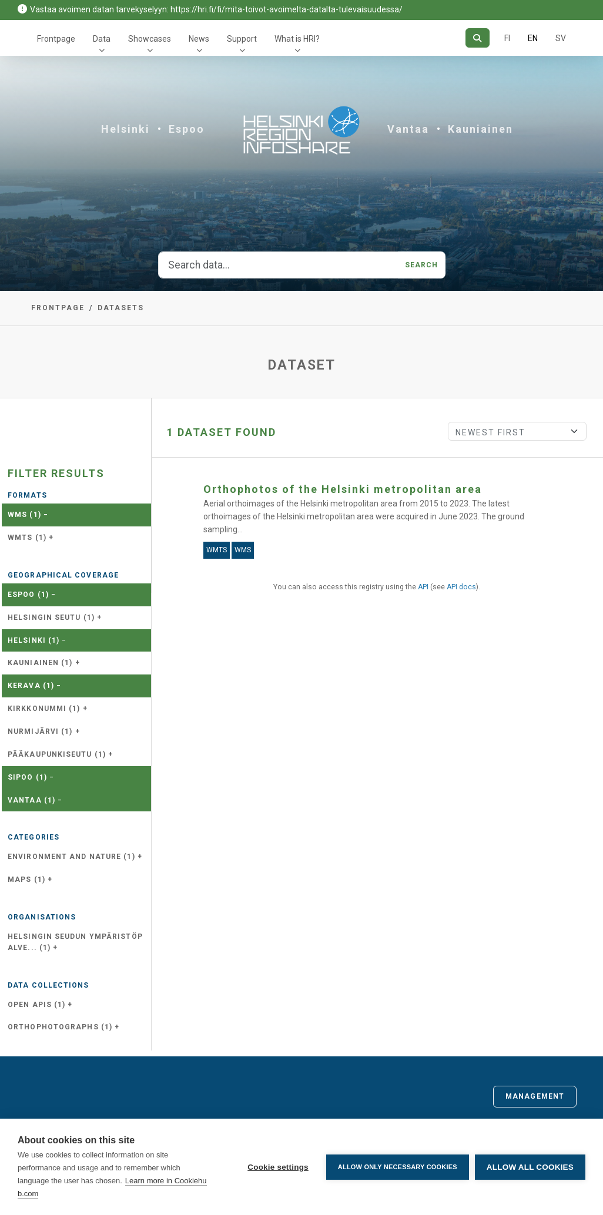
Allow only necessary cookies (397, 1166)
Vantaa (408, 129)
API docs (461, 587)
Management (534, 1096)
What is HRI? (297, 38)
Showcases (149, 38)
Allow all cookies (530, 1167)
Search (421, 265)
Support (242, 38)
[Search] (477, 38)
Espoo (187, 129)
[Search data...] (278, 264)
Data (101, 38)
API (423, 587)
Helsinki (125, 129)
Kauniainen (480, 129)
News (199, 38)
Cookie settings (278, 1167)
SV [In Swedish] (560, 38)
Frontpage (56, 38)
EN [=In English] (533, 38)
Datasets (121, 308)
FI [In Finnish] (507, 38)
